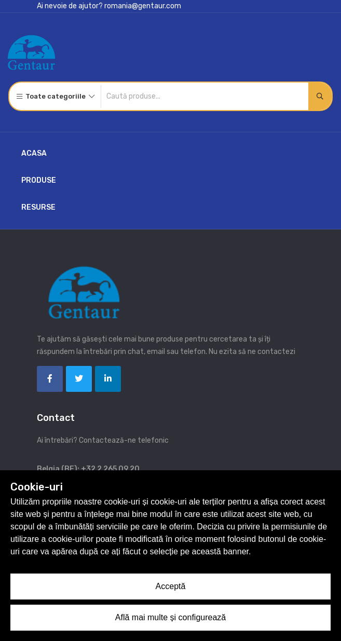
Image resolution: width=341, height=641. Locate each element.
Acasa (34, 153)
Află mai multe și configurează (170, 617)
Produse (38, 180)
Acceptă (171, 586)
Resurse (38, 207)
